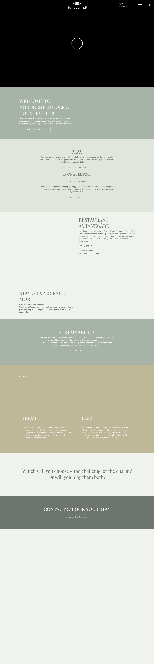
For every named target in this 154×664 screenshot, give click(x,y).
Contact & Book (33, 129)
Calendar (75, 197)
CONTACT (55, 509)
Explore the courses (75, 168)
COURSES (23, 376)
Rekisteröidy (123, 6)
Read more (75, 351)
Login (120, 3)
